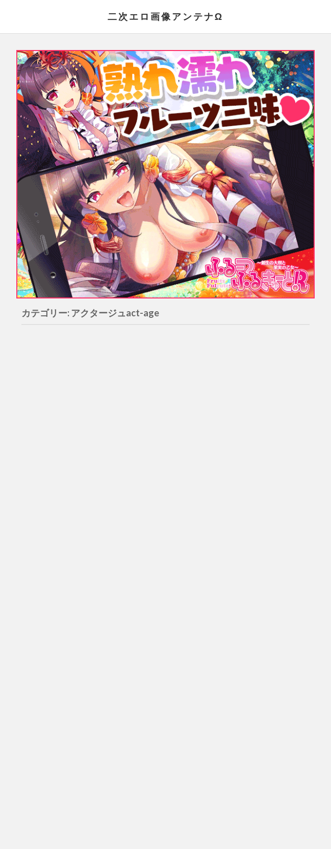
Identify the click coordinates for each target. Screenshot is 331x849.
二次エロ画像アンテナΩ (165, 16)
